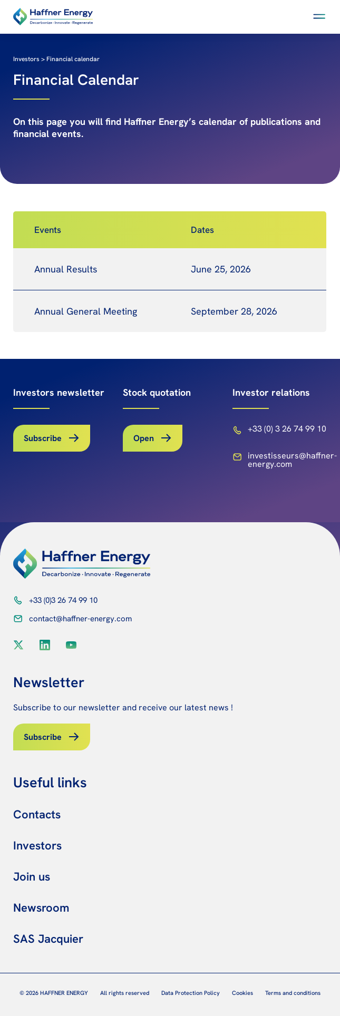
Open (143, 438)
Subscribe (43, 438)
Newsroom (41, 907)
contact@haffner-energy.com (80, 618)
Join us (31, 876)
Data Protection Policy (190, 993)
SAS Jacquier (48, 938)
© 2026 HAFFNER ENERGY (54, 993)
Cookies (242, 993)
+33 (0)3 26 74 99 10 (63, 600)
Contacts (37, 814)
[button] (319, 16)
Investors (37, 845)
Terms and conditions (292, 993)
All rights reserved (124, 993)
